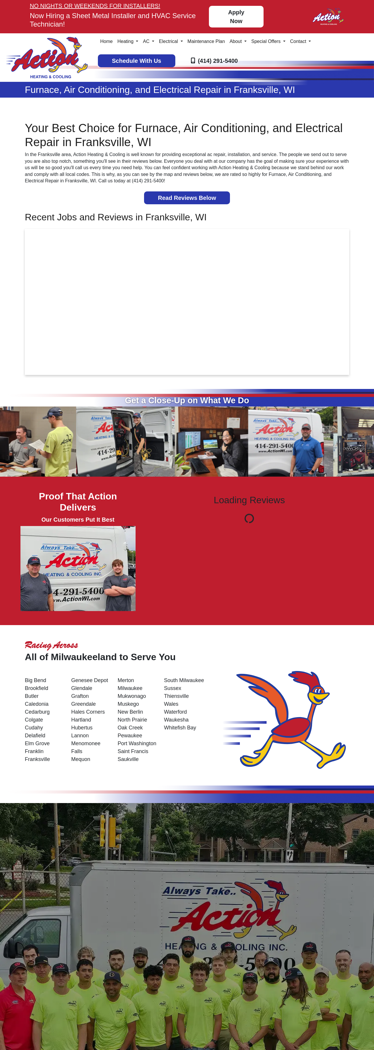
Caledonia (37, 704)
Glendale (81, 688)
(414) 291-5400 (218, 61)
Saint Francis (133, 751)
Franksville (37, 759)
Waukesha (176, 720)
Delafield (35, 735)
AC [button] (147, 41)
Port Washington (137, 743)
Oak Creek (130, 728)
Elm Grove (37, 743)
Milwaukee (130, 688)
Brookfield (36, 688)
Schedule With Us (136, 61)
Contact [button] (299, 41)
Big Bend (35, 680)
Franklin (34, 751)
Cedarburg (37, 712)
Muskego (128, 704)
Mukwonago (132, 696)
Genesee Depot (89, 680)
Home (106, 41)
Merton (126, 680)
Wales (171, 704)
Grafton (80, 696)
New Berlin (130, 712)
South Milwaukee (184, 680)
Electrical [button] (169, 41)
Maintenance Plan (206, 41)
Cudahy (34, 728)
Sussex (172, 688)
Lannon (80, 735)
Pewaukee (130, 735)
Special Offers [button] (266, 41)
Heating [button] (126, 41)
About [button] (236, 41)
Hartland (81, 720)
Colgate (34, 720)
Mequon (80, 759)
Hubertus (82, 728)
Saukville (128, 759)
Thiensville (176, 696)
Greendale (83, 704)
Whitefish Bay (180, 728)
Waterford (175, 712)
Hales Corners (88, 712)
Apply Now (236, 16)
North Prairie (132, 720)
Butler (32, 696)
